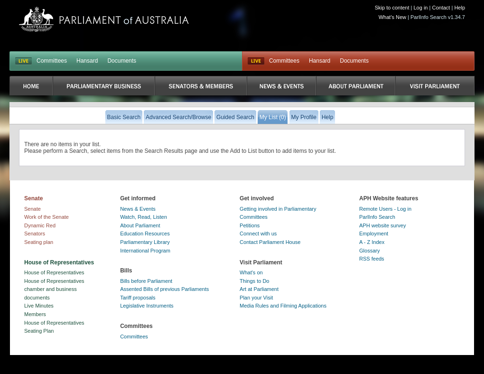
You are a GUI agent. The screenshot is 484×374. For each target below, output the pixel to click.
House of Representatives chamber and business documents (54, 289)
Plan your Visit (256, 297)
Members (35, 314)
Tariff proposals (137, 297)
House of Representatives (54, 272)
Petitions (250, 225)
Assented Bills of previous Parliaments (164, 289)
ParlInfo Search (377, 217)
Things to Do (254, 281)
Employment (373, 233)
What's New (392, 17)
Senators (34, 233)
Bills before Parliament (146, 281)
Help (459, 7)
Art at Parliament (259, 289)
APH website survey (382, 225)
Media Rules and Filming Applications (283, 306)
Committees (52, 60)
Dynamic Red (40, 225)
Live (256, 61)
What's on (251, 272)
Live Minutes (39, 306)
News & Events (138, 209)
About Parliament (140, 225)
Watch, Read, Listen (143, 217)
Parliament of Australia (104, 19)
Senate (32, 209)
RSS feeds (371, 259)
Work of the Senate (46, 217)
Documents (121, 60)
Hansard (87, 60)
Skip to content (392, 7)
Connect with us (258, 233)
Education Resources (145, 233)
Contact (441, 7)
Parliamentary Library (145, 242)
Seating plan (38, 242)
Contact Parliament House (270, 242)
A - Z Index (371, 242)
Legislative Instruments (147, 306)
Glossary (369, 250)
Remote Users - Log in (385, 209)
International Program (145, 250)
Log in (421, 7)
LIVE (23, 61)
